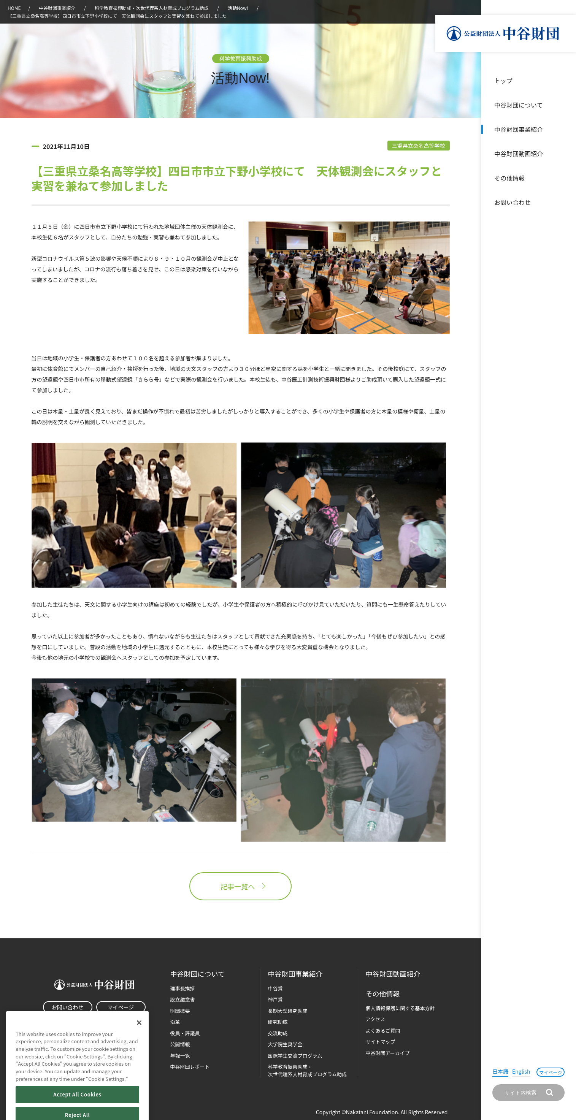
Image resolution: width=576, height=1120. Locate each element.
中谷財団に (197, 974)
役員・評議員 (185, 1033)
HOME (14, 8)
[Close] (139, 1035)
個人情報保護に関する (400, 1008)
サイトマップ (380, 1041)
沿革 (565, 153)
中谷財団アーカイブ (388, 1053)
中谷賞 (275, 988)
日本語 (500, 1071)
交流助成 (278, 1033)
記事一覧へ (240, 886)
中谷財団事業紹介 (518, 129)
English (521, 1071)
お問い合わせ (512, 202)
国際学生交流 (295, 1055)
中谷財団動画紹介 (518, 153)
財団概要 (180, 1010)
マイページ (550, 1072)
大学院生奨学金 (285, 1044)
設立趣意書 (182, 999)
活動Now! (238, 8)
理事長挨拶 (182, 988)
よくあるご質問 (383, 1030)
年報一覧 (180, 1055)
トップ (503, 80)
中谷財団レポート (190, 1066)
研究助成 (278, 1021)
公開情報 (180, 1044)
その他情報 (509, 177)
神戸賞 (275, 999)
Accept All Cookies (77, 1106)
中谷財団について (518, 104)
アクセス (375, 1019)
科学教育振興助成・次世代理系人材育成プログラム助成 (152, 8)
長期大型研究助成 (288, 1010)
